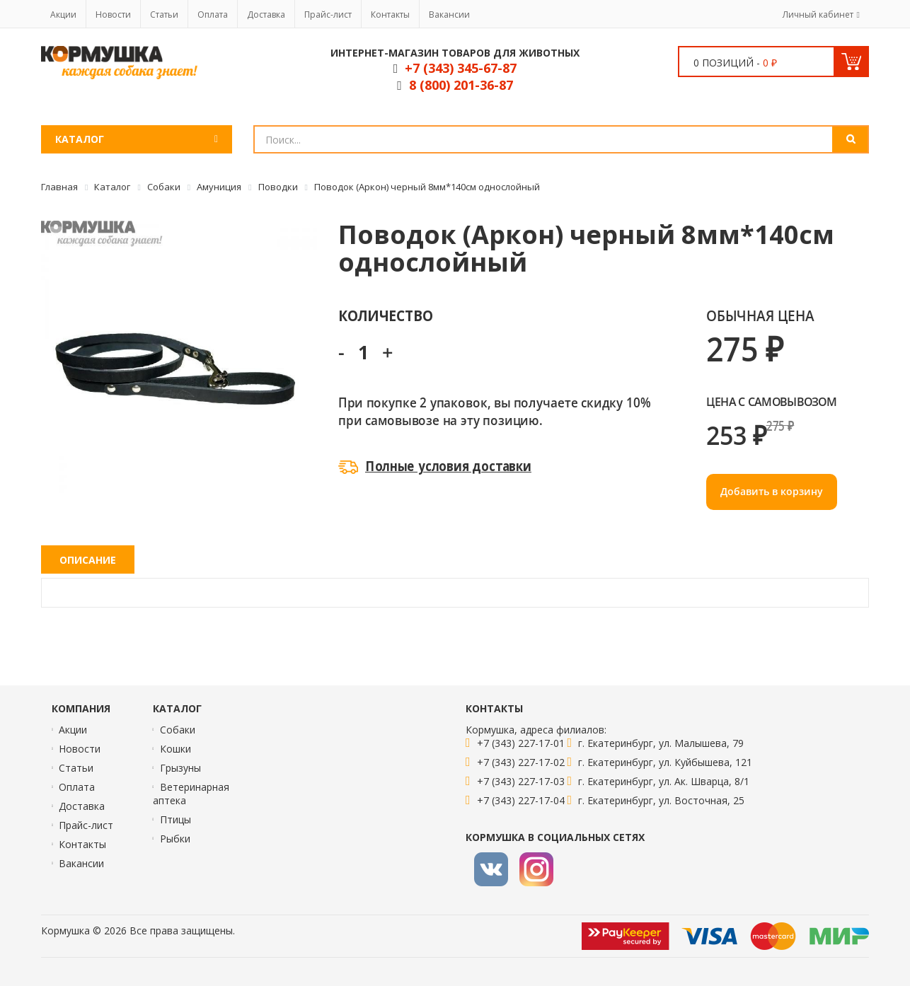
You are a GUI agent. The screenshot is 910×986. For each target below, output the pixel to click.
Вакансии (449, 14)
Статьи (164, 14)
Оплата (212, 14)
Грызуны (180, 768)
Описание (87, 560)
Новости (113, 14)
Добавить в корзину (771, 491)
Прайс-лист (328, 14)
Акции (63, 14)
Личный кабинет (818, 14)
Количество (385, 315)
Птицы (175, 819)
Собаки (177, 729)
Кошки (175, 748)
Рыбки (175, 838)
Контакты (390, 14)
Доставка (266, 14)
